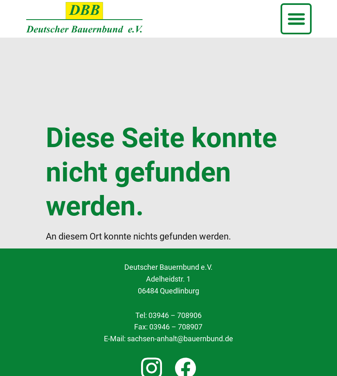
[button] (296, 18)
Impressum (168, 355)
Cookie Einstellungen (168, 317)
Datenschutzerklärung (168, 336)
